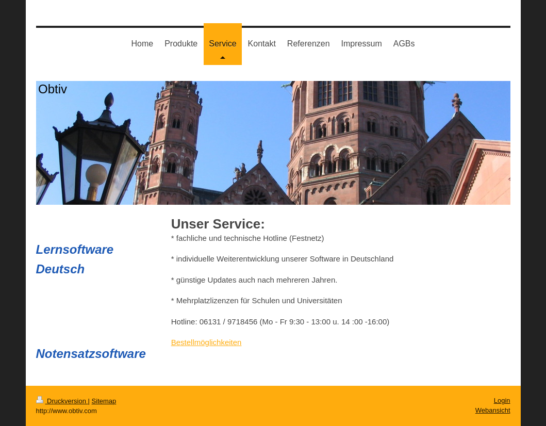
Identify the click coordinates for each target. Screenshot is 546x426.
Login (502, 400)
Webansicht (492, 410)
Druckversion (62, 401)
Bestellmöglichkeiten (206, 342)
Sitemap (104, 401)
